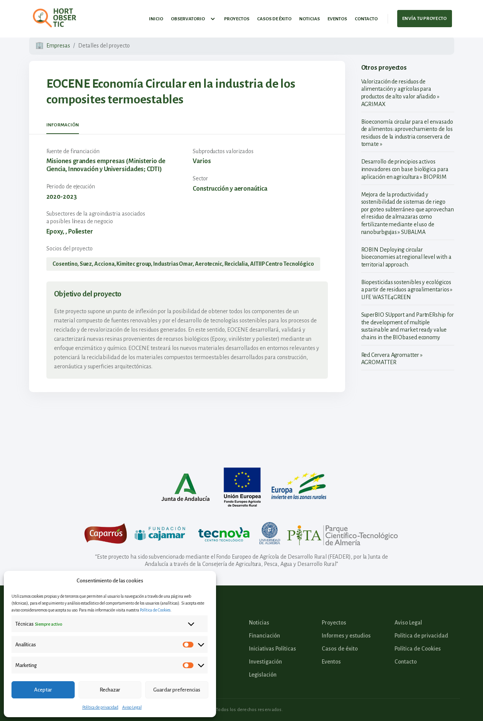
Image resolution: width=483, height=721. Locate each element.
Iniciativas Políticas (272, 649)
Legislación (263, 675)
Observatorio (193, 17)
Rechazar (110, 690)
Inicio (156, 17)
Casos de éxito (274, 17)
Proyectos (236, 17)
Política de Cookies (155, 610)
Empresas (58, 46)
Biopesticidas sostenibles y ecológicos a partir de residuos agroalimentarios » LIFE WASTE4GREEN (407, 289)
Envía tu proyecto (424, 16)
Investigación (265, 662)
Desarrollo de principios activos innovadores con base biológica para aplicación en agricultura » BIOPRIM (405, 169)
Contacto (366, 17)
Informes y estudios (346, 636)
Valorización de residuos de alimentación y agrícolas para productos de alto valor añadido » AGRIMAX (400, 92)
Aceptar (43, 690)
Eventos (337, 17)
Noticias (309, 17)
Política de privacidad (100, 707)
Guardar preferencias (176, 690)
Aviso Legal (132, 707)
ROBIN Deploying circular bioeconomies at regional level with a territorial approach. (406, 257)
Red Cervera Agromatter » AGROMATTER (391, 359)
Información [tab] (62, 125)
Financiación (264, 636)
